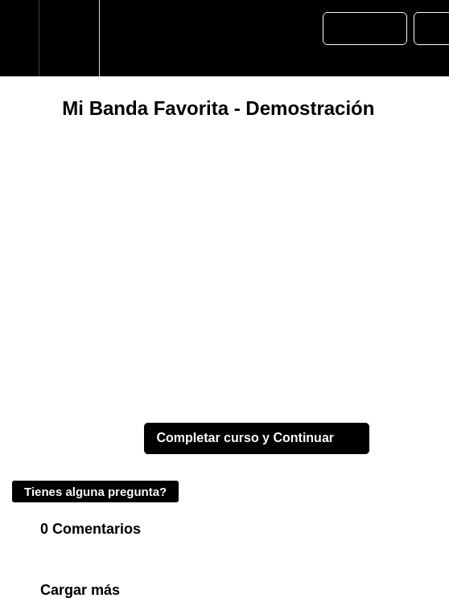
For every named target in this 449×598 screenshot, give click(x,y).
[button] (19, 38)
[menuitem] (69, 38)
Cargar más (80, 590)
